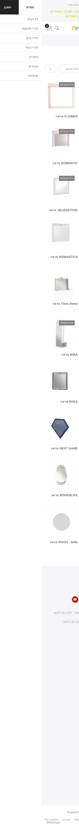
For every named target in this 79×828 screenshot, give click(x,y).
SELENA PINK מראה (22, 210)
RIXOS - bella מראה (22, 542)
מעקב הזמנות (67, 757)
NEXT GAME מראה (22, 448)
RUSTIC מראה (65, 163)
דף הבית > (69, 40)
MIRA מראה (28, 354)
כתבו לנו (64, 630)
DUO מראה (68, 257)
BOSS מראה (27, 401)
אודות (72, 684)
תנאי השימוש (68, 699)
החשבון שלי (68, 743)
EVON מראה (67, 448)
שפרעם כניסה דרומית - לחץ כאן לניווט (46, 621)
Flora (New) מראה (23, 303)
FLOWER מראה (25, 116)
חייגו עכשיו (46, 5)
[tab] (74, 56)
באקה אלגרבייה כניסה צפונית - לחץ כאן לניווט (41, 612)
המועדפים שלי (67, 750)
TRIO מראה (68, 116)
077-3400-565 (59, 648)
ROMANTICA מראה (22, 257)
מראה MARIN (66, 495)
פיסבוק (52, 819)
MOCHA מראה (66, 210)
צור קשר (70, 692)
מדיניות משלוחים (65, 714)
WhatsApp (12, 822)
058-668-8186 (59, 639)
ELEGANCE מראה (63, 354)
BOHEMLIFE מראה (23, 495)
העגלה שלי (69, 765)
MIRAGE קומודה (64, 401)
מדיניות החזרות (66, 707)
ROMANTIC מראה (23, 163)
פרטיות (71, 772)
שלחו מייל (32, 5)
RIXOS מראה (67, 542)
